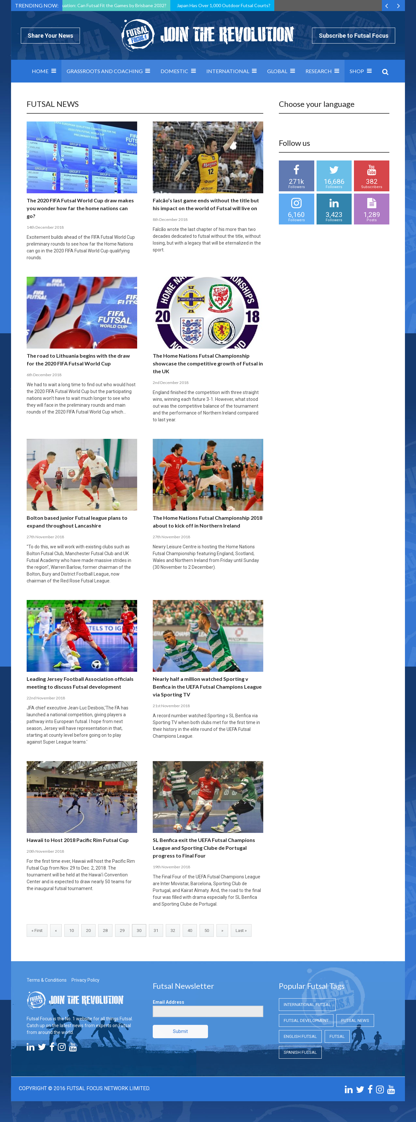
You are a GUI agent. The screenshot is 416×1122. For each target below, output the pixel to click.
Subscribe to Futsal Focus (353, 35)
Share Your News (50, 35)
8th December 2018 (170, 219)
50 (206, 930)
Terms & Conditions (47, 980)
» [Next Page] (222, 930)
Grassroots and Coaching (105, 71)
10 (71, 930)
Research (319, 71)
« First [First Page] (37, 930)
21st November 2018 (171, 705)
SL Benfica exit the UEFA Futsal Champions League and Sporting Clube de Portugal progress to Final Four (204, 848)
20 (88, 930)
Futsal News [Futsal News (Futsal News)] (355, 1020)
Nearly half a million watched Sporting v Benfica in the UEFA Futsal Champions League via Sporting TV (207, 686)
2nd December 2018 (170, 382)
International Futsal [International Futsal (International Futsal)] (307, 1004)
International (227, 71)
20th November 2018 (45, 851)
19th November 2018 (171, 866)
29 (122, 930)
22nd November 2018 (46, 697)
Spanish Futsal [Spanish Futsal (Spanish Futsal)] (300, 1052)
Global (277, 71)
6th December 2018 (44, 374)
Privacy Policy (85, 980)
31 (156, 930)
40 (190, 930)
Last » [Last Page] (241, 930)
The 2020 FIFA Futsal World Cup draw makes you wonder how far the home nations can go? (80, 208)
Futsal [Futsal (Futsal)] (337, 1036)
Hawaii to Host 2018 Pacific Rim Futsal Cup (78, 840)
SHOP (357, 71)
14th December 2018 (45, 227)
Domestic (174, 71)
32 (173, 930)
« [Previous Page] (56, 930)
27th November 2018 (45, 536)
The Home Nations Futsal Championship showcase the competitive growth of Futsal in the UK (208, 363)
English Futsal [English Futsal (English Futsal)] (300, 1036)
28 (105, 930)
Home (40, 71)
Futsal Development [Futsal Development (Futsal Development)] (306, 1020)
